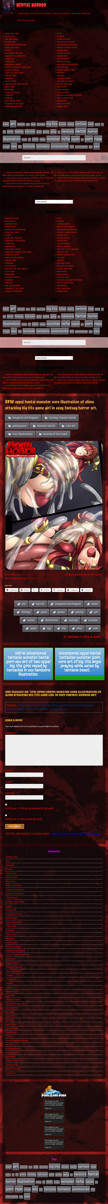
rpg (49, 623)
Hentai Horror (31, 5)
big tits (40, 598)
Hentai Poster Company (41, 13)
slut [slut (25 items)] (19, 144)
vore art (9, 98)
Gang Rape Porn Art (14, 53)
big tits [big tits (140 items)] (52, 124)
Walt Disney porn (12, 101)
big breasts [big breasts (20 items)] (41, 124)
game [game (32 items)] (39, 131)
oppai (33, 623)
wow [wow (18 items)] (90, 144)
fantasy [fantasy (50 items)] (19, 130)
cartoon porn (11, 39)
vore (95, 623)
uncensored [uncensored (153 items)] (59, 144)
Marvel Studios (63, 61)
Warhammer (62, 101)
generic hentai (63, 53)
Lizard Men (10, 59)
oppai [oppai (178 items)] (75, 137)
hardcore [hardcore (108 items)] (68, 130)
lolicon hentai (63, 59)
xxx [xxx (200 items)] (96, 143)
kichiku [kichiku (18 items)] (24, 138)
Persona (60, 75)
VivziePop (9, 95)
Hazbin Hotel (62, 56)
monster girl (62, 67)
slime (79, 623)
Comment (11, 727)
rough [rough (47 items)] (6, 144)
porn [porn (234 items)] (89, 137)
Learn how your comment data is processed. (75, 828)
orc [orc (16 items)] (82, 138)
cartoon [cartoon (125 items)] (81, 124)
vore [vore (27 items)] (72, 144)
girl (96, 606)
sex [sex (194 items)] (14, 143)
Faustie (8, 50)
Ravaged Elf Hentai (65, 81)
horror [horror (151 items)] (92, 130)
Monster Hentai (12, 70)
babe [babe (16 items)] (27, 124)
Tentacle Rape (63, 92)
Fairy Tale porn (12, 47)
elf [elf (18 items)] (102, 124)
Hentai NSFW (23, 13)
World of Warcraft (14, 106)
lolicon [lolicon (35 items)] (35, 137)
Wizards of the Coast (14, 103)
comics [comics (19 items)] (97, 124)
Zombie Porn (62, 106)
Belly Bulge (10, 36)
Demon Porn (10, 42)
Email (9, 776)
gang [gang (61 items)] (53, 130)
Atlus (59, 33)
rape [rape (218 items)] (98, 137)
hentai (30, 614)
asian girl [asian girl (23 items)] (21, 124)
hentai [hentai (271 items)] (80, 130)
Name (9, 765)
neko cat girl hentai (14, 73)
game (44, 606)
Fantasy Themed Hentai (67, 47)
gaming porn (62, 50)
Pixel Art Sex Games (26, 20)
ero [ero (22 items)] (4, 131)
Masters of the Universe (67, 64)
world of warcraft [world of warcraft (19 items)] (81, 144)
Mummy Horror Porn (66, 70)
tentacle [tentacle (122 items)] (29, 144)
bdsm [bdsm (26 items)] (33, 124)
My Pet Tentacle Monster (40, 1201)
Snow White (62, 87)
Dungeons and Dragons (15, 45)
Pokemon (9, 78)
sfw (63, 623)
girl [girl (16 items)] (59, 131)
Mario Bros (10, 61)
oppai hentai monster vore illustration (43, 569)
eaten (94, 598)
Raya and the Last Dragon (16, 84)
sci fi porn (10, 87)
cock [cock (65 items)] (90, 124)
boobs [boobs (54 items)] (62, 124)
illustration (51, 614)
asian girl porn (12, 33)
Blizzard (60, 36)
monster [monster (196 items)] (53, 137)
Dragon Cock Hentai (65, 42)
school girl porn (64, 84)
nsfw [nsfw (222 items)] (66, 137)
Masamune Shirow (13, 64)
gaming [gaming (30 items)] (46, 131)
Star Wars (9, 89)
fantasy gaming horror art (42, 572)
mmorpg (73, 614)
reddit (96, 631)
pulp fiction (10, 81)
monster (93, 614)
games (61, 606)
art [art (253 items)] (13, 123)
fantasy (25, 606)
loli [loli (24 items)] (30, 138)
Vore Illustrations (65, 98)
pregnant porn (63, 78)
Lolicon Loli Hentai (61, 13)
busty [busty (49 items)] (71, 124)
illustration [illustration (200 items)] (11, 137)
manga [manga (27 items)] (42, 138)
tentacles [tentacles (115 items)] (43, 144)
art (23, 598)
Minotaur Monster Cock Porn (18, 67)
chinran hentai (63, 39)
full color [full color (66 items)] (30, 130)
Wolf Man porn (63, 103)
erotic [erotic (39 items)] (10, 130)
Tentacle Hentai (12, 92)
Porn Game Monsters (80, 13)
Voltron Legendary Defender (69, 95)
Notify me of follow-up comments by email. (29, 803)
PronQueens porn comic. (94, 1201)
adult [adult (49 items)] (6, 124)
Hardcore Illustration (15, 56)
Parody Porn (10, 75)
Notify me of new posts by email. (23, 813)
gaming (79, 606)
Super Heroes (63, 89)
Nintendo (61, 73)
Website (9, 787)
